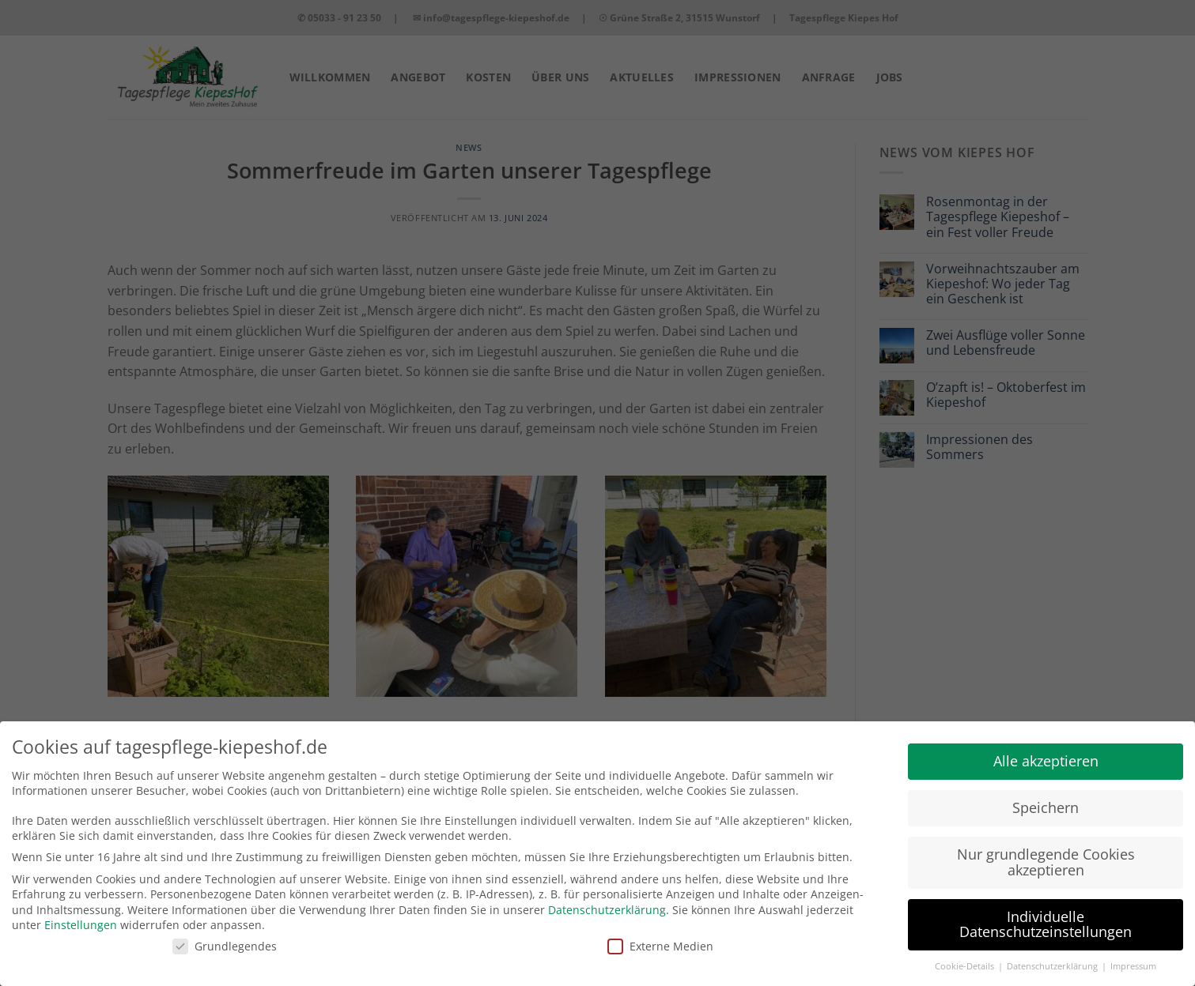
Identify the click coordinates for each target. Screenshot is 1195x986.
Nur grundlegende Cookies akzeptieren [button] (1046, 850)
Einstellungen (80, 912)
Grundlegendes (224, 934)
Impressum (1133, 954)
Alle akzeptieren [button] (1046, 749)
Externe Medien (660, 934)
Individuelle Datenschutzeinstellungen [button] (1045, 912)
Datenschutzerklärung (607, 897)
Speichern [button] (1045, 795)
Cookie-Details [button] (965, 954)
